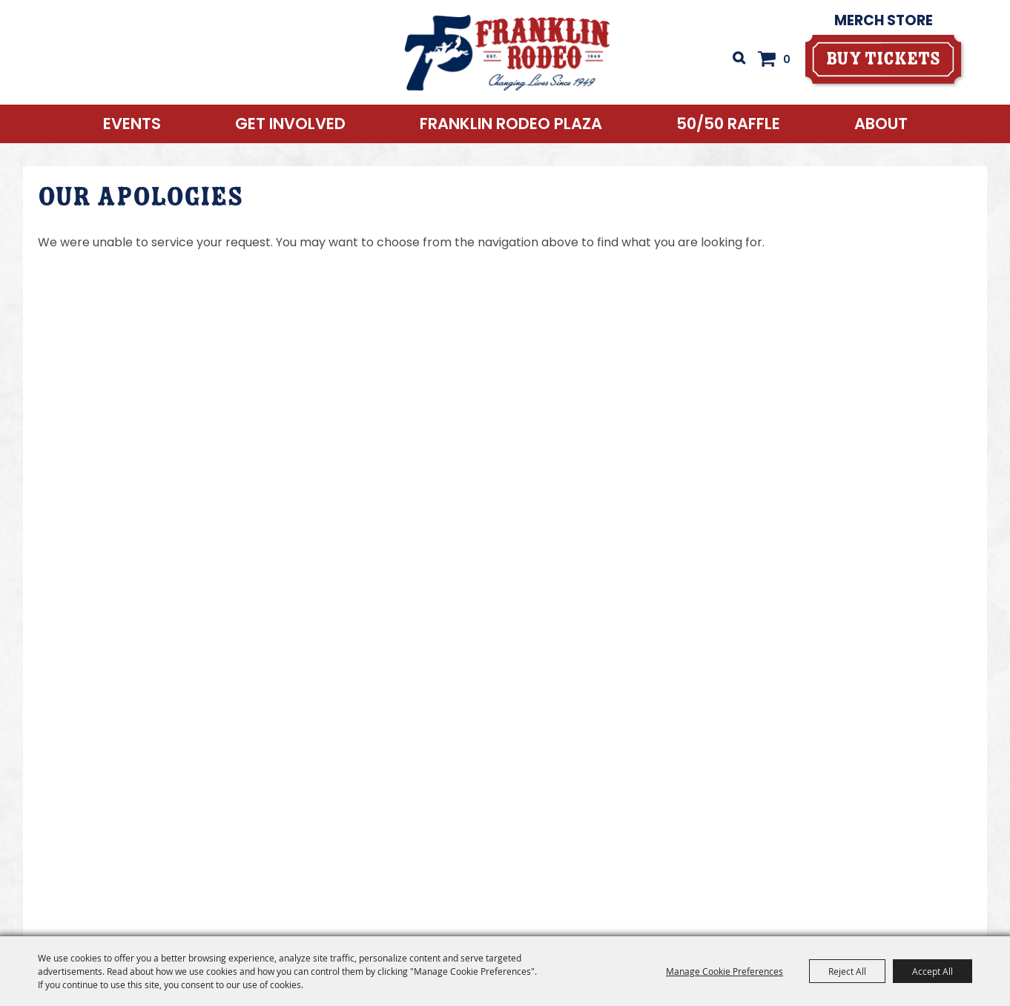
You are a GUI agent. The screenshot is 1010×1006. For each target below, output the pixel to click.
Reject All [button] (847, 971)
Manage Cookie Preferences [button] (724, 971)
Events (132, 123)
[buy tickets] (883, 59)
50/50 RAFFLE (728, 123)
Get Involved (290, 123)
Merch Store (883, 20)
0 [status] (786, 59)
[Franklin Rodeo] (508, 52)
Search (738, 58)
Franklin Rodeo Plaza (511, 123)
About (881, 123)
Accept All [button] (932, 971)
